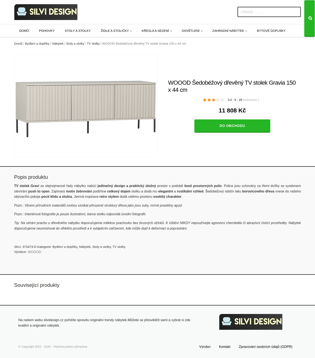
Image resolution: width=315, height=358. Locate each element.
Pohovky (47, 30)
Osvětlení (190, 30)
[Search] (309, 18)
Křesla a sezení (155, 30)
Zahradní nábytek (228, 30)
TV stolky (93, 43)
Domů (24, 30)
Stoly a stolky (78, 30)
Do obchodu (232, 126)
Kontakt (224, 347)
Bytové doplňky (271, 30)
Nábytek (57, 43)
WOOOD (34, 252)
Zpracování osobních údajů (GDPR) (265, 347)
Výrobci (204, 347)
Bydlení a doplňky (37, 43)
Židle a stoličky (115, 30)
